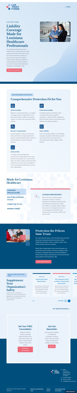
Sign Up (51, 346)
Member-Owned (13, 209)
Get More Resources (61, 309)
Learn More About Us (37, 261)
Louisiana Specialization (13, 192)
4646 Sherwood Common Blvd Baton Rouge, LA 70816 (66, 372)
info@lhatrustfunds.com (69, 381)
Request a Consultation (14, 70)
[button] (65, 301)
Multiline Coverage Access (15, 199)
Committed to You (14, 204)
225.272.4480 (67, 377)
